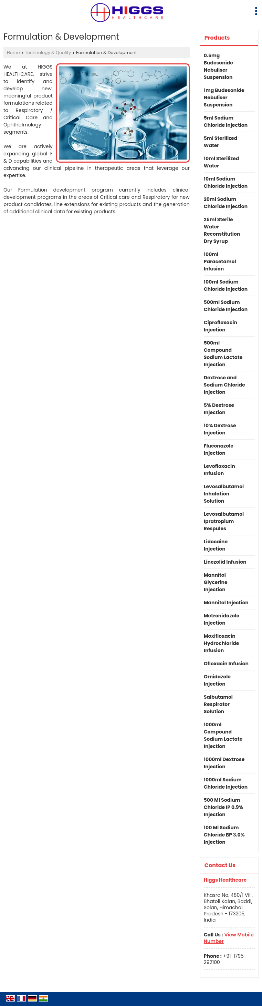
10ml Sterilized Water (221, 162)
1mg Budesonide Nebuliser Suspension (224, 97)
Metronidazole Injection (221, 619)
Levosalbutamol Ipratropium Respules (224, 521)
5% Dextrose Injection (219, 409)
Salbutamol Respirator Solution (218, 704)
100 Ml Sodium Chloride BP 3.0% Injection (224, 834)
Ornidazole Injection (217, 680)
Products (217, 38)
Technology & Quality (48, 52)
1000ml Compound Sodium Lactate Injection (223, 735)
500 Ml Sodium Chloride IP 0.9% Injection (223, 807)
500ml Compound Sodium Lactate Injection (223, 353)
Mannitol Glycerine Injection (216, 582)
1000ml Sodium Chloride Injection (226, 783)
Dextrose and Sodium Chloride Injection (224, 385)
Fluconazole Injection (218, 449)
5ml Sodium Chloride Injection (226, 121)
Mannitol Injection (226, 602)
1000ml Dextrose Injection (224, 763)
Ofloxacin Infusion (226, 663)
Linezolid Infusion (225, 561)
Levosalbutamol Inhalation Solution (224, 493)
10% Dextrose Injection (220, 429)
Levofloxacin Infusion (219, 470)
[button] (229, 937)
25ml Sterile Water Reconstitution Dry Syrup (222, 230)
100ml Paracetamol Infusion (220, 261)
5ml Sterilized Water (220, 142)
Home (13, 52)
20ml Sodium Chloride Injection (226, 203)
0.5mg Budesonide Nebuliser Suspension (218, 66)
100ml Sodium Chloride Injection (226, 285)
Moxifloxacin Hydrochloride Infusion (221, 643)
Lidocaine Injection (216, 545)
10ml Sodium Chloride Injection (226, 182)
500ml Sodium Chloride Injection (226, 306)
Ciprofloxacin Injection (220, 326)
